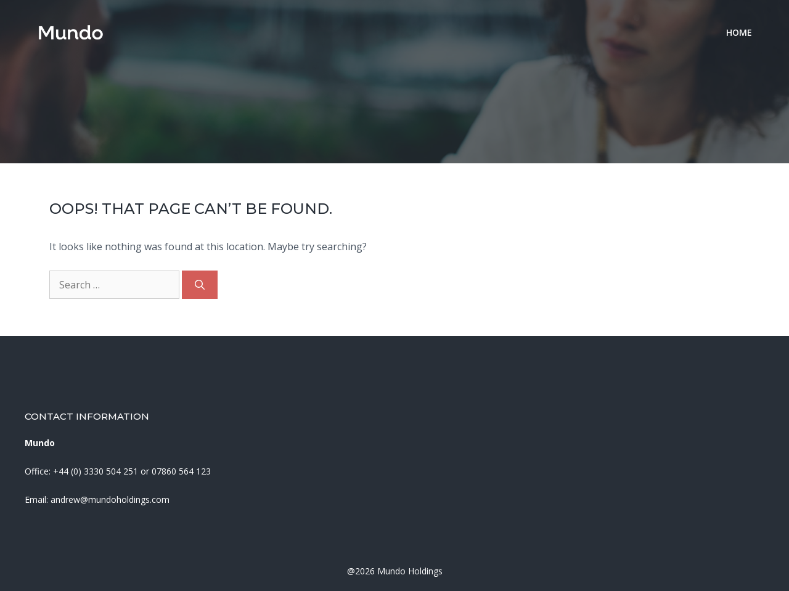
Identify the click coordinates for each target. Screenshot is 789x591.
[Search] (200, 285)
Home (739, 32)
